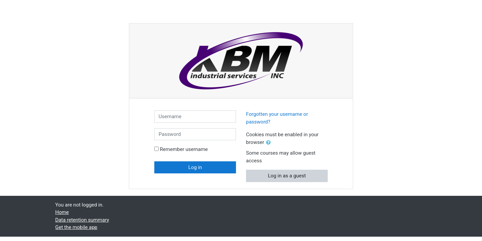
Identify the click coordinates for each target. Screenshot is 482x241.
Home (62, 212)
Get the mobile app (76, 227)
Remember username (184, 149)
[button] (269, 143)
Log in (195, 167)
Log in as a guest (287, 176)
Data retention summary (82, 220)
